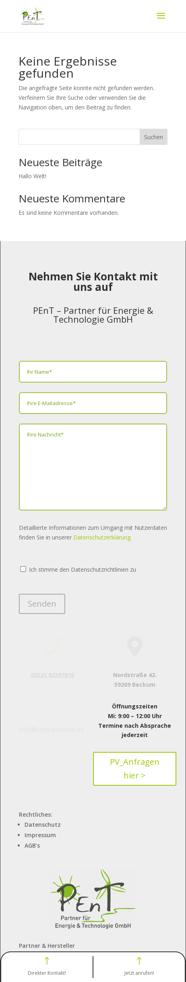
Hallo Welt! (32, 176)
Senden (42, 603)
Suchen (153, 137)
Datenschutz (43, 824)
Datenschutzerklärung (101, 537)
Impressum (40, 835)
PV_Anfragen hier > (134, 768)
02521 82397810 (51, 675)
